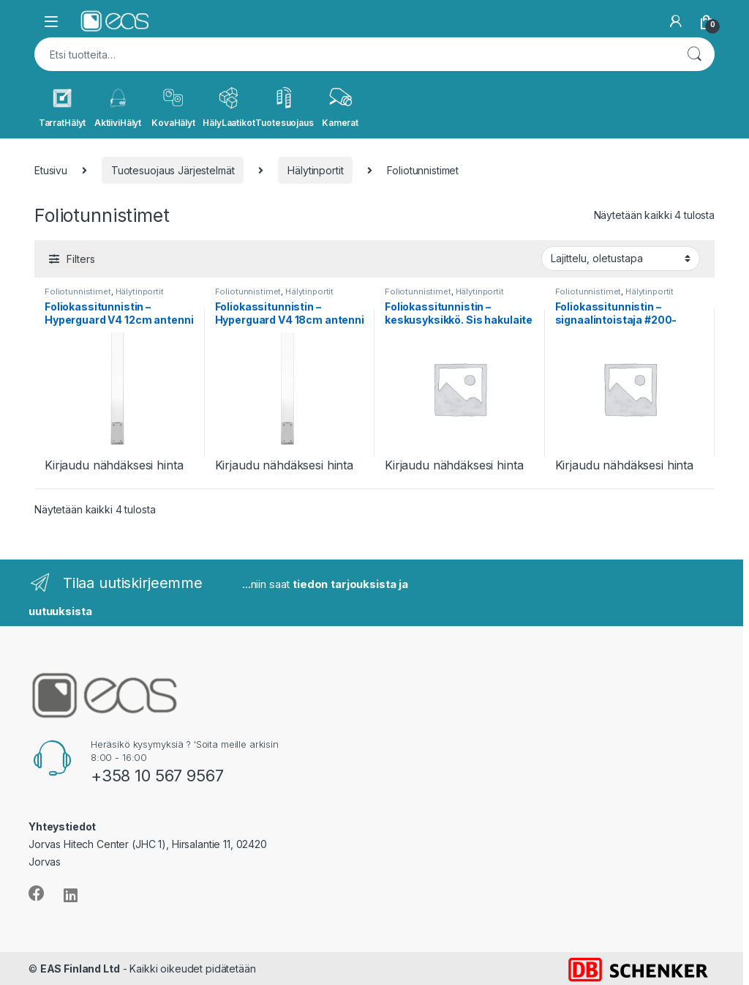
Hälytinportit (315, 170)
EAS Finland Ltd (80, 968)
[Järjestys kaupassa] (620, 258)
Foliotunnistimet (78, 291)
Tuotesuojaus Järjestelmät (173, 170)
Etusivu (50, 170)
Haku (694, 54)
